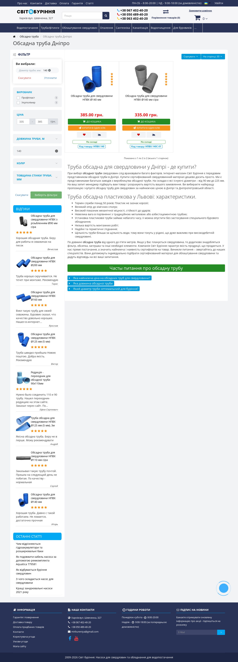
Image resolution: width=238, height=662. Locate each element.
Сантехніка (123, 28)
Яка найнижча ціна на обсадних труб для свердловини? (109, 278)
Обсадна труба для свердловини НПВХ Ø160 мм (43, 295)
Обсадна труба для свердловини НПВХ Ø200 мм (43, 261)
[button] (200, 17)
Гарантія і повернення (26, 617)
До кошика (92, 121)
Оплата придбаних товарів (28, 627)
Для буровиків (182, 28)
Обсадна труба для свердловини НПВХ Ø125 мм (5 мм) (43, 337)
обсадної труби (92, 173)
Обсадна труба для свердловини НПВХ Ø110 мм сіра (43, 456)
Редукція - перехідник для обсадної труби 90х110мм (41, 378)
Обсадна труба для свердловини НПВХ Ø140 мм (43, 498)
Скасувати (24, 78)
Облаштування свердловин (80, 28)
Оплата (64, 3)
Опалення (107, 28)
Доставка (51, 3)
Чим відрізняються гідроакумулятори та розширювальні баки (29, 547)
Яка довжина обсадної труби (91, 283)
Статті (90, 3)
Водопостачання (28, 28)
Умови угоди (20, 641)
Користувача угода (24, 636)
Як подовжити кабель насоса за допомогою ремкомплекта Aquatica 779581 (36, 560)
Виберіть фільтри (46, 195)
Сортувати (191, 56)
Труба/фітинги (50, 28)
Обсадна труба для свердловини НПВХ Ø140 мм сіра (146, 97)
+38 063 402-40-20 (134, 18)
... (195, 28)
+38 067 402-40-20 (134, 10)
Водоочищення (161, 28)
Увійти (219, 3)
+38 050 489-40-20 (134, 14)
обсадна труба (92, 242)
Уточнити (50, 78)
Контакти (36, 3)
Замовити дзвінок (200, 10)
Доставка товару (22, 622)
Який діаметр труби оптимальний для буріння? (103, 289)
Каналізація (141, 28)
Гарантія (77, 3)
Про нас (22, 3)
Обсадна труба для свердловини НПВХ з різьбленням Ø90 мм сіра (44, 221)
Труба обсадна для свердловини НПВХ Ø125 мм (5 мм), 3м (43, 421)
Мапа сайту (19, 646)
